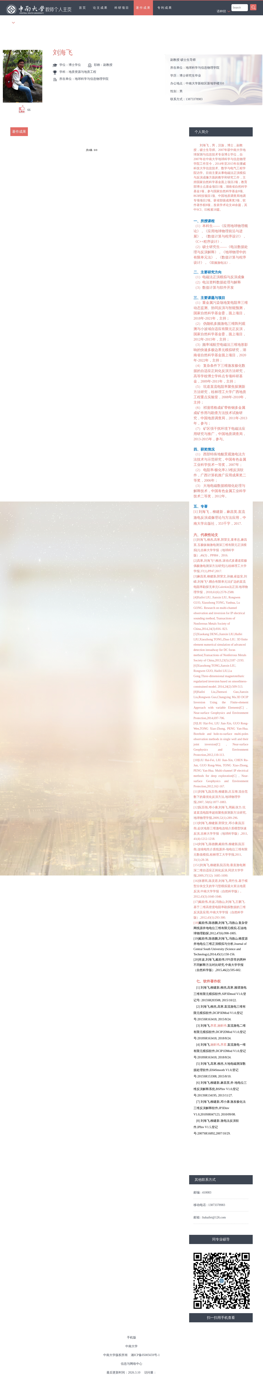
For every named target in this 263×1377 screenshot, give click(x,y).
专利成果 (164, 7)
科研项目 (121, 7)
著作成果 (143, 7)
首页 (82, 7)
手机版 (131, 1337)
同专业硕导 (221, 1239)
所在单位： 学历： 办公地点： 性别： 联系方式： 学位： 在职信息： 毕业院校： (215, 80)
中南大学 (131, 1346)
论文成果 (100, 7)
